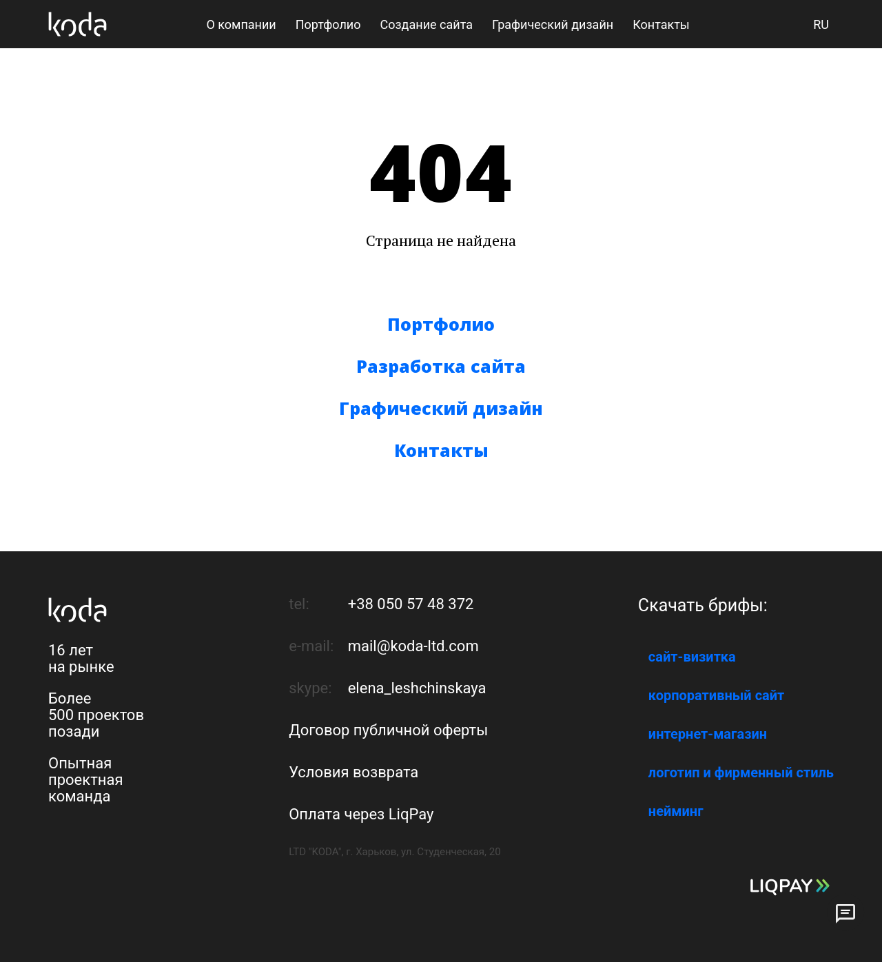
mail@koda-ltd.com (413, 646)
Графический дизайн (441, 408)
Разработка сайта (441, 366)
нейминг (676, 811)
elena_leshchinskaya (417, 688)
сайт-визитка (692, 656)
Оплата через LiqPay (361, 814)
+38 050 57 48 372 (411, 604)
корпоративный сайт (716, 695)
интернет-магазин (707, 734)
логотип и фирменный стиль (741, 772)
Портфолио (441, 324)
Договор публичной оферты (388, 730)
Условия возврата (353, 772)
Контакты (441, 450)
